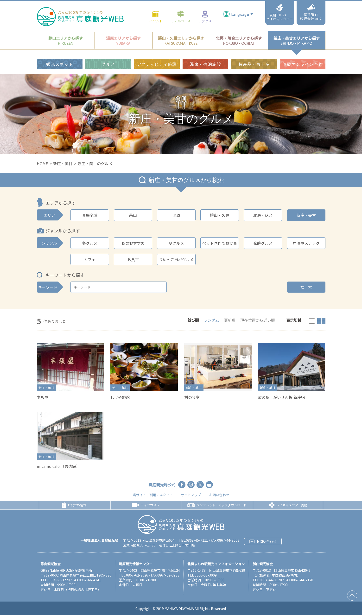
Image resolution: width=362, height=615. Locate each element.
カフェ (89, 259)
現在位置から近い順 (257, 320)
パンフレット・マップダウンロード (217, 505)
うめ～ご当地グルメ (176, 259)
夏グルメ (176, 243)
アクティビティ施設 (157, 53)
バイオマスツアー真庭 (288, 505)
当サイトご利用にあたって (153, 494)
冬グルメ (89, 243)
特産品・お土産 (254, 53)
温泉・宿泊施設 (205, 53)
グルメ (108, 53)
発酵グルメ (263, 243)
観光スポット (59, 53)
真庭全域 (89, 215)
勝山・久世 (219, 215)
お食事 (133, 259)
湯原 (176, 215)
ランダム (211, 320)
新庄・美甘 (62, 163)
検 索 (306, 287)
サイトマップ (191, 494)
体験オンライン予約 (302, 53)
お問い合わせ (219, 494)
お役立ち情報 (74, 505)
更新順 (229, 320)
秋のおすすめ (133, 243)
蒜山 (133, 215)
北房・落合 (263, 215)
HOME (42, 163)
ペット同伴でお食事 (219, 243)
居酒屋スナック (306, 243)
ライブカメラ (145, 505)
